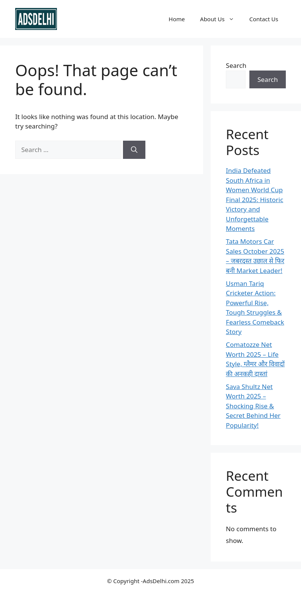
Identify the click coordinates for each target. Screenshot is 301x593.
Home (177, 19)
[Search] (134, 150)
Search (236, 65)
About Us (221, 19)
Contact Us (263, 19)
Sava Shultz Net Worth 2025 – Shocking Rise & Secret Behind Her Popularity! (253, 406)
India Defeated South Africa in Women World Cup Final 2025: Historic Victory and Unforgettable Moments (254, 199)
